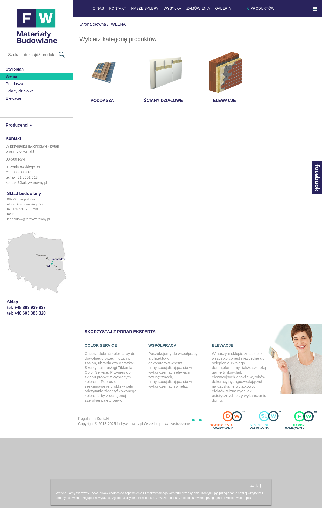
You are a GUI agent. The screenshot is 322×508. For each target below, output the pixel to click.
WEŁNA (118, 24)
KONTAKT (117, 8)
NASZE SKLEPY (144, 8)
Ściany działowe (20, 91)
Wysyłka (172, 8)
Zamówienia (198, 8)
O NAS (98, 8)
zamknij (255, 486)
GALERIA (223, 8)
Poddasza (14, 83)
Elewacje (13, 98)
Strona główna (92, 24)
